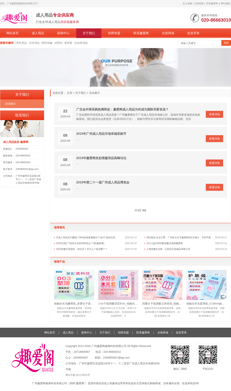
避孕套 (68, 42)
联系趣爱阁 (212, 3)
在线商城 (168, 33)
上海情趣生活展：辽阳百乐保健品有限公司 (168, 249)
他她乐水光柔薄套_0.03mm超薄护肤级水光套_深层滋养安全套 (206, 303)
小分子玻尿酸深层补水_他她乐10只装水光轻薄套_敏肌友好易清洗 (118, 303)
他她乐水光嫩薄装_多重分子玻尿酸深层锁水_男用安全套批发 (74, 303)
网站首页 (12, 33)
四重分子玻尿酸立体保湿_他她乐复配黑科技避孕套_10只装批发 (162, 303)
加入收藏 (187, 3)
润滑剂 (58, 42)
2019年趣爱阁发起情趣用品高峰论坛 (101, 158)
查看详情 (214, 114)
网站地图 (225, 3)
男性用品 (21, 42)
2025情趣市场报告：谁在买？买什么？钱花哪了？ (81, 249)
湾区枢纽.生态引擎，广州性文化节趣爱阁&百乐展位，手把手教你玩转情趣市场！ (180, 237)
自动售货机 (81, 42)
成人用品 (38, 33)
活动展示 (94, 92)
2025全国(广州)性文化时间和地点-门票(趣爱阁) (80, 243)
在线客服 (199, 3)
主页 (69, 92)
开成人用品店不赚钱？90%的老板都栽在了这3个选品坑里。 (86, 237)
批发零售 (193, 33)
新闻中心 (63, 33)
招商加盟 (114, 33)
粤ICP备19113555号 (77, 375)
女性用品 (34, 42)
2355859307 (22, 149)
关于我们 (89, 33)
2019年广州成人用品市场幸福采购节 (101, 133)
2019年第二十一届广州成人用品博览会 (102, 182)
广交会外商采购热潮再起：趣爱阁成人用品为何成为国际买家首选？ (122, 109)
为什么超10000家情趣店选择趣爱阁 (164, 243)
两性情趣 (47, 42)
